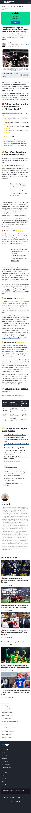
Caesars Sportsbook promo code (10, 721)
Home (3, 6)
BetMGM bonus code (7, 715)
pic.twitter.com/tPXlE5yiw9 (18, 255)
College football (6, 113)
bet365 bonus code (6, 718)
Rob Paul (10, 42)
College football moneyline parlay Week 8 (15, 434)
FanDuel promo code (7, 724)
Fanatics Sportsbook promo (9, 728)
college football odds (19, 160)
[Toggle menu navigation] (29, 2)
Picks (9, 6)
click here (13, 143)
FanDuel (26, 126)
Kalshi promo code (6, 737)
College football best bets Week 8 (13, 461)
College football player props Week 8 (14, 448)
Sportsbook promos (7, 712)
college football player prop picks (11, 338)
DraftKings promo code (8, 731)
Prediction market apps (8, 709)
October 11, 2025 (15, 260)
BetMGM (26, 122)
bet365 (8, 289)
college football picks (15, 93)
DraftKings (25, 118)
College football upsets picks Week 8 (14, 437)
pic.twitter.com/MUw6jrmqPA (18, 190)
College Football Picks (18, 6)
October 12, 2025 (14, 195)
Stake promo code (6, 734)
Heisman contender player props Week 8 (15, 450)
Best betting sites (6, 705)
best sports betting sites (11, 380)
